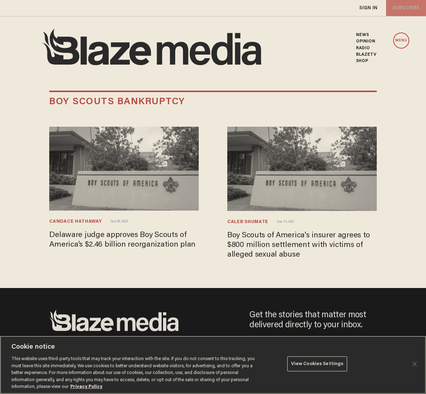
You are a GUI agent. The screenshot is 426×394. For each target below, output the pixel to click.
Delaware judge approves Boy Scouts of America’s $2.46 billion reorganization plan (119, 244)
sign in (368, 8)
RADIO (363, 48)
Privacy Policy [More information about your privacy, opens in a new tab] (86, 386)
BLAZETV (366, 54)
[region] (213, 365)
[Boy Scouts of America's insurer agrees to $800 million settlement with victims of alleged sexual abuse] (302, 168)
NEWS (362, 35)
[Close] (414, 364)
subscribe (405, 8)
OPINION (366, 41)
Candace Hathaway (76, 221)
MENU (401, 40)
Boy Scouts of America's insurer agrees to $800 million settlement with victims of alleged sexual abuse (301, 245)
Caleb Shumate (248, 222)
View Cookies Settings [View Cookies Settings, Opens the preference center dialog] (317, 364)
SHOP (362, 61)
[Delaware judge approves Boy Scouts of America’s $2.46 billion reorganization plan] (124, 167)
